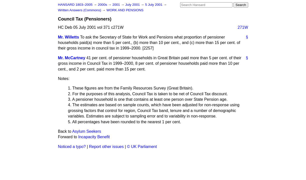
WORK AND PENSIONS (124, 10)
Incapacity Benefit (94, 137)
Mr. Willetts (68, 37)
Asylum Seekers (86, 131)
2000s (103, 4)
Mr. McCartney (71, 58)
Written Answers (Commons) (80, 10)
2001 (116, 4)
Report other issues (106, 146)
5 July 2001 (154, 4)
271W (243, 27)
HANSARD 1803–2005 (75, 4)
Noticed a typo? (72, 146)
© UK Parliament (142, 146)
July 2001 (133, 4)
